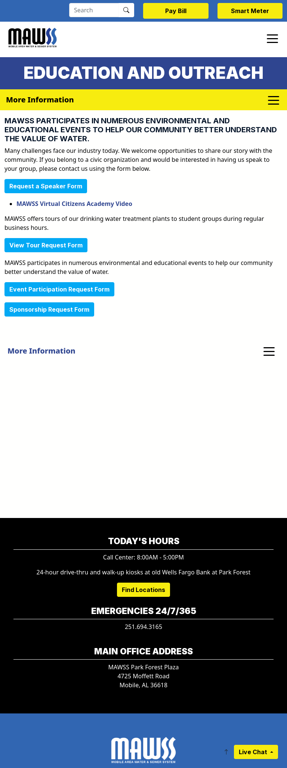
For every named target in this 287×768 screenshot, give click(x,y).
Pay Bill (175, 11)
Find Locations (143, 589)
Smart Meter (250, 11)
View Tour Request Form (46, 245)
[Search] (94, 10)
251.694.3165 (143, 627)
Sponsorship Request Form (49, 309)
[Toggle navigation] (272, 38)
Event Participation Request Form (59, 289)
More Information (41, 351)
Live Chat (254, 752)
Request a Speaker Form (45, 186)
